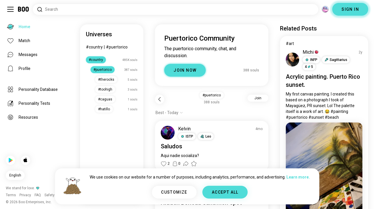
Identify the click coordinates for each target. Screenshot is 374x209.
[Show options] (169, 112)
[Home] (23, 9)
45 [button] (309, 67)
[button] (187, 136)
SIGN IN (350, 9)
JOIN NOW (185, 70)
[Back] (159, 99)
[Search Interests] (175, 9)
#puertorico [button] (212, 95)
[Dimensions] (325, 9)
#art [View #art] (290, 43)
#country (94, 47)
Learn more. (298, 177)
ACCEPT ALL (225, 192)
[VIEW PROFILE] (168, 133)
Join (257, 98)
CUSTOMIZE (174, 192)
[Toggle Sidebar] (10, 9)
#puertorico (117, 47)
